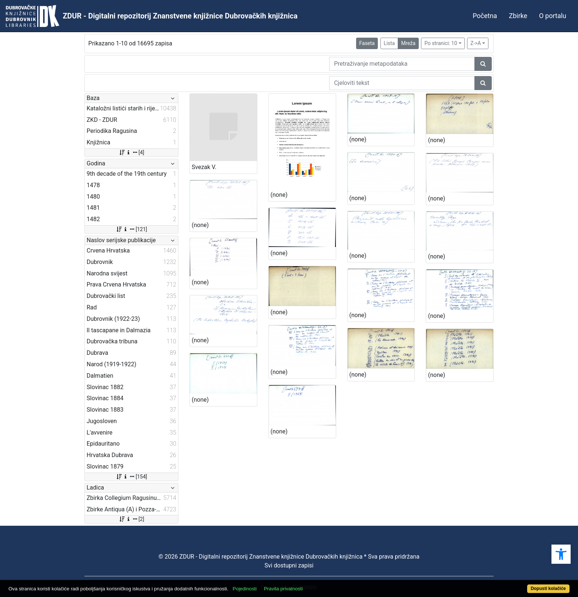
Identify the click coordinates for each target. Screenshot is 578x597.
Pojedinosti (245, 588)
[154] (131, 477)
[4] (131, 152)
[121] (131, 229)
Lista (389, 43)
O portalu (552, 16)
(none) (279, 194)
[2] (131, 519)
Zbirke (518, 16)
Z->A (475, 43)
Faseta (367, 43)
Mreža (408, 43)
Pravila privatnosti (283, 588)
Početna (485, 16)
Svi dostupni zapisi (289, 565)
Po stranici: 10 (440, 43)
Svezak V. (204, 167)
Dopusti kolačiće (548, 588)
